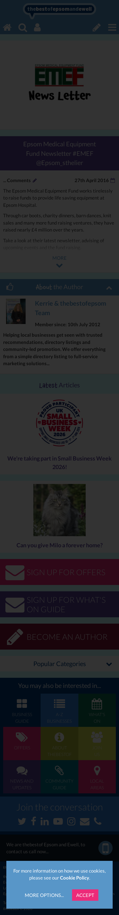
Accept (85, 895)
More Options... (44, 895)
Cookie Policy (74, 877)
